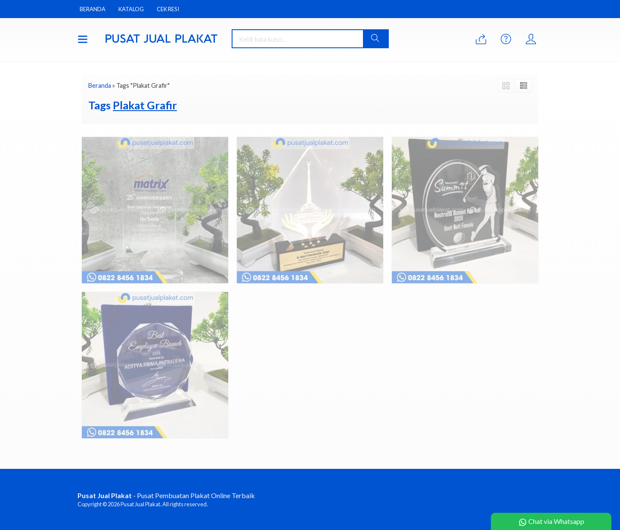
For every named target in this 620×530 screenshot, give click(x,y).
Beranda (92, 9)
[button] (375, 38)
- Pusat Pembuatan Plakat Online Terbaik (166, 495)
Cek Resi (168, 9)
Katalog (131, 9)
